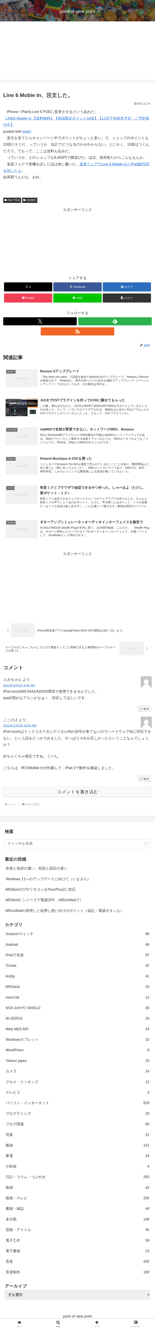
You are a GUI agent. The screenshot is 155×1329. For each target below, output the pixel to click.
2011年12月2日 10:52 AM (19, 726)
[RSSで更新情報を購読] (77, 331)
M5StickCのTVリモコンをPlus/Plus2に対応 (41, 890)
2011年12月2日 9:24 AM (19, 686)
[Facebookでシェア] (77, 286)
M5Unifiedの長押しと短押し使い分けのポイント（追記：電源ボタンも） (65, 911)
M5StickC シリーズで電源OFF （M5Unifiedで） (44, 901)
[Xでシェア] (28, 286)
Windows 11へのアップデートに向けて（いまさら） (48, 880)
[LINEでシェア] (77, 298)
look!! (27, 131)
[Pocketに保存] (28, 298)
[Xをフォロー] (40, 321)
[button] (127, 298)
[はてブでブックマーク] (127, 286)
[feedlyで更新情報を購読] (115, 321)
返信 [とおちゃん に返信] (144, 709)
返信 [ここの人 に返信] (144, 779)
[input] (77, 844)
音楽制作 (29, 200)
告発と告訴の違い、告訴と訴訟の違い (36, 869)
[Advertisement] (77, 51)
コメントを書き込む (77, 792)
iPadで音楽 (12, 200)
